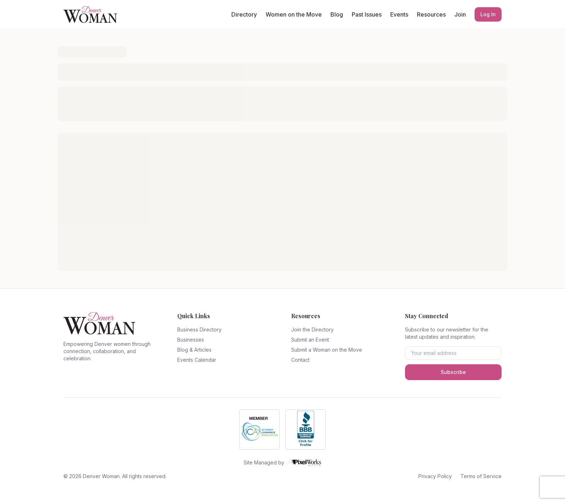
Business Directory (199, 329)
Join (460, 14)
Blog (336, 14)
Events (399, 14)
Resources (431, 14)
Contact (300, 360)
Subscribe (453, 372)
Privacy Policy (435, 476)
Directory (244, 14)
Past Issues (367, 14)
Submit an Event (310, 340)
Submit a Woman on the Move (326, 350)
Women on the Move (294, 14)
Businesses (190, 340)
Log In (488, 14)
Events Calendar (196, 360)
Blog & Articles (194, 350)
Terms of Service (481, 476)
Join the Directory (312, 329)
